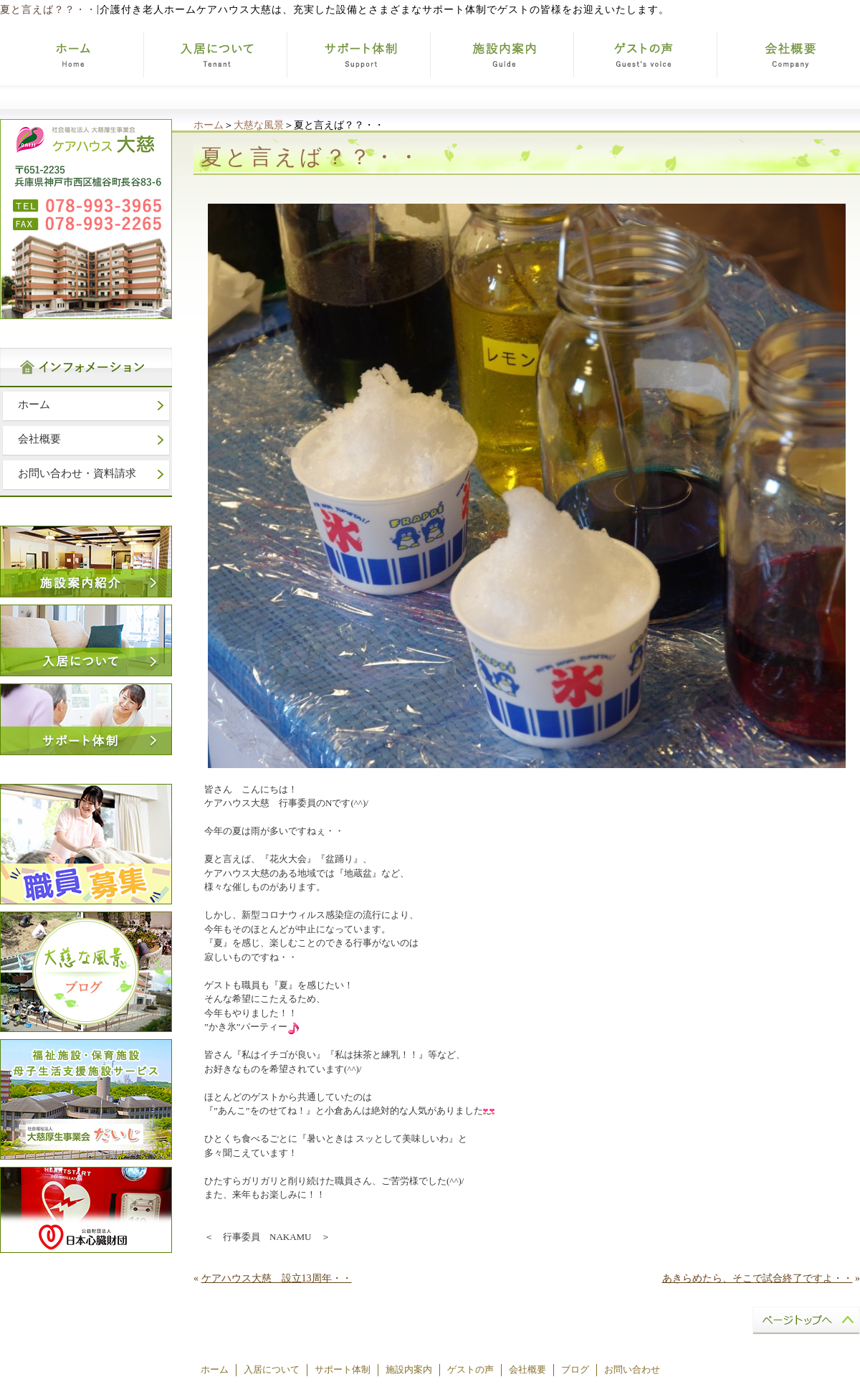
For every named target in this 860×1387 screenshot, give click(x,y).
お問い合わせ (632, 1370)
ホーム (209, 125)
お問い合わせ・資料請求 (77, 473)
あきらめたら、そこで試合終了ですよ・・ (757, 1278)
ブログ (575, 1370)
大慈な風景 (259, 125)
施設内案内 (409, 1370)
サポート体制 (343, 1370)
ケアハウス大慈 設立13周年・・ (276, 1278)
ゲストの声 (470, 1370)
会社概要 (39, 439)
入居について (272, 1370)
